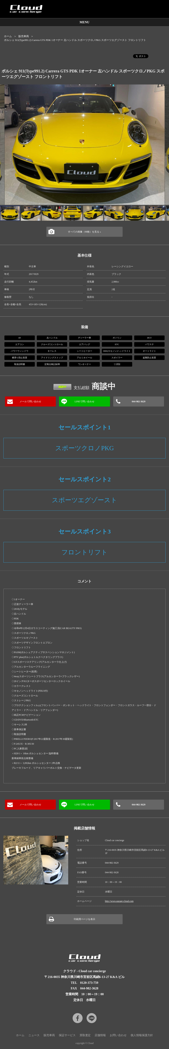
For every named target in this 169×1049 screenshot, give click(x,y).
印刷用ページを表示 (84, 919)
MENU (84, 22)
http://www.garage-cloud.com (119, 901)
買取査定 (85, 1035)
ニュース (34, 1035)
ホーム (8, 36)
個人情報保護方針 (142, 1035)
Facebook (78, 1018)
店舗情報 (100, 1035)
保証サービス (67, 1035)
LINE (92, 1018)
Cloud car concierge (26, 9)
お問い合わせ (118, 1035)
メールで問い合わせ (30, 401)
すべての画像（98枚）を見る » (84, 231)
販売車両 (23, 36)
